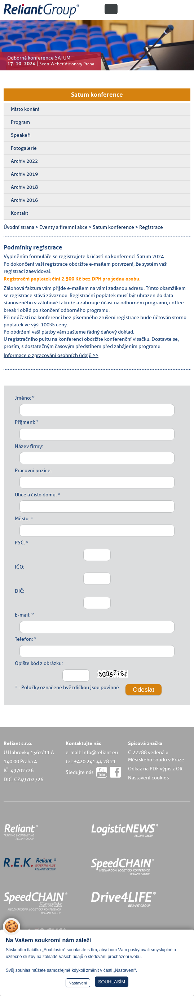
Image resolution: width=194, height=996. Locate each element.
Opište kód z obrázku (38, 663)
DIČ (19, 591)
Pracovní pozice (32, 470)
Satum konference (97, 95)
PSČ (19, 542)
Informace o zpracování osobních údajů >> (51, 355)
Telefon (23, 639)
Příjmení (24, 422)
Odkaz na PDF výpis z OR (155, 768)
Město (21, 518)
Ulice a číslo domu (35, 494)
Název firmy (28, 446)
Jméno (22, 398)
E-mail (22, 615)
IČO (19, 567)
